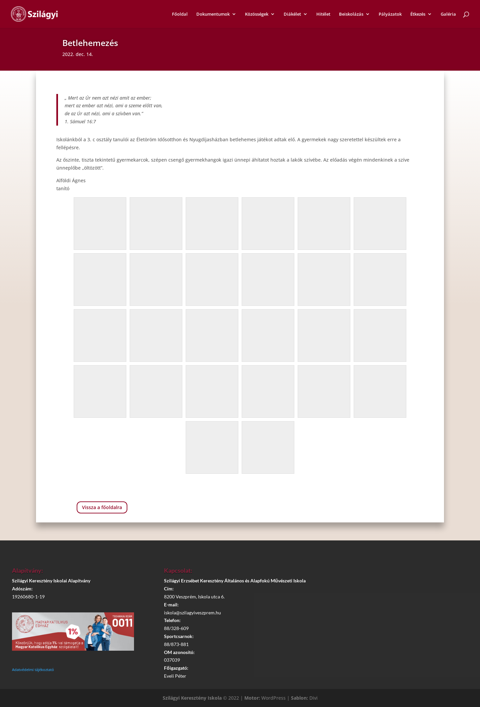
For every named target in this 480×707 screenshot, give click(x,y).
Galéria (448, 14)
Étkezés (417, 14)
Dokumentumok (213, 14)
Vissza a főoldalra (102, 507)
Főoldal (180, 14)
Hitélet (323, 14)
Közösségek (256, 14)
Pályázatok (390, 14)
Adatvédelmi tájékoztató (33, 669)
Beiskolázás (351, 14)
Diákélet (292, 14)
